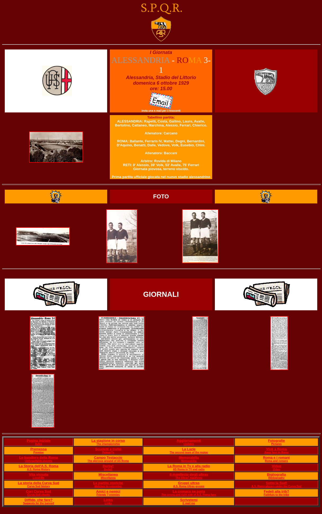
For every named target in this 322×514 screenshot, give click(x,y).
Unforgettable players (38, 461)
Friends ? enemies (108, 494)
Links (108, 500)
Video (276, 466)
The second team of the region (189, 452)
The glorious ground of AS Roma (108, 461)
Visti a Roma (276, 449)
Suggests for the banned (38, 503)
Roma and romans (276, 461)
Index (38, 444)
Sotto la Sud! (276, 483)
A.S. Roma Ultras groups (188, 486)
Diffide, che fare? (38, 500)
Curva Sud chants (38, 494)
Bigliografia (276, 474)
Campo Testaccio (108, 458)
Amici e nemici (108, 491)
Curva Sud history (38, 486)
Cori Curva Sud (38, 491)
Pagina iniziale (39, 441)
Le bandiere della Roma (38, 458)
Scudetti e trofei (108, 449)
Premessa (38, 449)
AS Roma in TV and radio (189, 469)
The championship (108, 444)
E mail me (189, 503)
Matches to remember (108, 486)
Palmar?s (108, 452)
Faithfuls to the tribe (276, 494)
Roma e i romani (276, 458)
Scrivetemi (188, 500)
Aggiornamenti (189, 441)
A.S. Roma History (38, 469)
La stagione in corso (108, 441)
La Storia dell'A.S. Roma (38, 466)
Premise (38, 452)
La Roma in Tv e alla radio (188, 466)
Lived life (38, 477)
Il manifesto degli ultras (189, 474)
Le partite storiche (108, 483)
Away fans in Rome (276, 452)
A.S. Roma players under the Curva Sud (276, 486)
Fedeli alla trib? (276, 491)
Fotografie (276, 441)
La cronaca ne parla (189, 491)
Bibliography (276, 477)
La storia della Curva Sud (38, 483)
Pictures (276, 444)
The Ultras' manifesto (188, 477)
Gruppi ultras (189, 483)
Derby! (108, 466)
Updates (189, 444)
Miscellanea (108, 474)
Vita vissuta (38, 474)
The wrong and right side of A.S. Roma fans (188, 494)
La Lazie (189, 449)
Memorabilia (189, 458)
